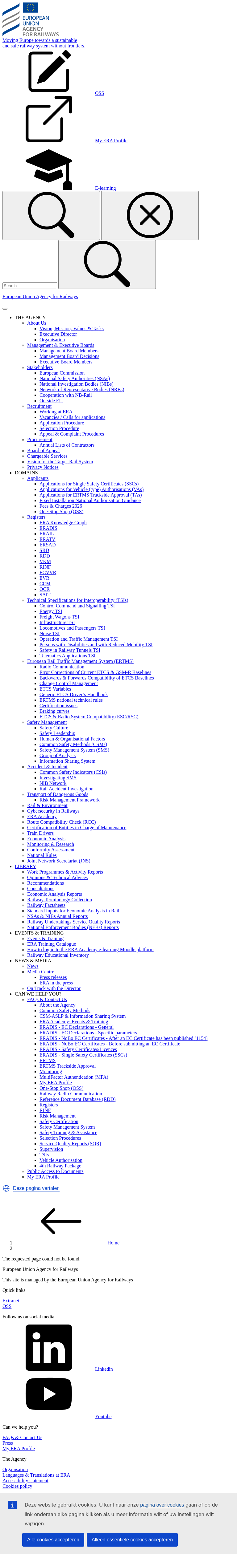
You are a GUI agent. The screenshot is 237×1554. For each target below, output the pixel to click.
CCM (45, 583)
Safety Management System (67, 1127)
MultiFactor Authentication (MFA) (74, 1077)
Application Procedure (62, 422)
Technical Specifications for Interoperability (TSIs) (77, 600)
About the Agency (57, 1005)
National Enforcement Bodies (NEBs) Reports (73, 927)
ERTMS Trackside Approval (68, 1066)
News (32, 966)
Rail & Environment (47, 805)
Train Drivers (40, 833)
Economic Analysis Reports (54, 894)
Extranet (10, 1300)
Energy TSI (51, 611)
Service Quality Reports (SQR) (70, 1143)
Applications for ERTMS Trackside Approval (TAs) (91, 494)
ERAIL (47, 533)
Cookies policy (17, 1486)
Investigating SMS (58, 777)
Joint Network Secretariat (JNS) (58, 860)
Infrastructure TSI (57, 622)
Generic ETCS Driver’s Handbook (74, 694)
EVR (44, 578)
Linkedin (57, 1369)
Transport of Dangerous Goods (57, 794)
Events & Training (45, 938)
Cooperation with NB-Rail (66, 395)
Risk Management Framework (70, 799)
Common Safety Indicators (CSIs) (73, 772)
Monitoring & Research (50, 844)
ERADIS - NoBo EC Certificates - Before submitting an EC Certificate (110, 1043)
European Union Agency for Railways (40, 296)
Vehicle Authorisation (61, 1160)
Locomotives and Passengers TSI (72, 628)
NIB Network (53, 783)
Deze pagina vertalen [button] (36, 1188)
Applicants (37, 478)
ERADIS (48, 528)
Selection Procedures (60, 1138)
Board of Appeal (43, 450)
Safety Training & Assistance (68, 1132)
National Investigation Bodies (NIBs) (77, 384)
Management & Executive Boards (60, 345)
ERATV (48, 539)
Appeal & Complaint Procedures (72, 433)
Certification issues (58, 705)
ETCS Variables (55, 689)
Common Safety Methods (65, 1010)
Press (7, 1443)
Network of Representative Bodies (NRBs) (82, 389)
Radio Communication (62, 666)
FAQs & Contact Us (47, 999)
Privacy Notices (43, 467)
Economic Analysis (46, 838)
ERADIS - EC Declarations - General (77, 1027)
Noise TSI (50, 633)
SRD (44, 550)
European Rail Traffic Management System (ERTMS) (80, 661)
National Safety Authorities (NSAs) (75, 378)
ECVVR (48, 572)
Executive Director (58, 334)
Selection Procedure (59, 428)
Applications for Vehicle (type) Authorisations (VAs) (92, 489)
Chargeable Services (47, 456)
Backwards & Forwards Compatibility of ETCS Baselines (97, 677)
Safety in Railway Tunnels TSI (70, 650)
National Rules (42, 855)
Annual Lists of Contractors (67, 445)
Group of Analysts (58, 755)
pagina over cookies (162, 1504)
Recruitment (39, 406)
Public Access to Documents (55, 1171)
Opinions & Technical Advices (57, 877)
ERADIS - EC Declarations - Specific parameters (88, 1032)
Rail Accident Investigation (67, 788)
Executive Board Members (66, 361)
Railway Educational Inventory (58, 955)
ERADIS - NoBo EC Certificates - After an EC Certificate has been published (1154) (124, 1038)
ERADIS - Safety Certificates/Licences (78, 1049)
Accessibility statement (25, 1480)
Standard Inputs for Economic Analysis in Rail (73, 910)
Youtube (57, 1416)
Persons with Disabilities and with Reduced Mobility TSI (96, 644)
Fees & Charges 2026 (61, 506)
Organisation (52, 339)
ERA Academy (42, 816)
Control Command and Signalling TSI (77, 605)
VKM (45, 561)
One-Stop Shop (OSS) (61, 511)
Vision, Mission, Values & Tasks (72, 328)
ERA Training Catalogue (51, 944)
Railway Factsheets (46, 905)
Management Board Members (69, 350)
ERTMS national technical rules (71, 700)
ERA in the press (56, 982)
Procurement (39, 439)
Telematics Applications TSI (68, 655)
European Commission (62, 372)
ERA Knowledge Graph (63, 522)
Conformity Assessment (50, 849)
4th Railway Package (60, 1165)
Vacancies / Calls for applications (72, 417)
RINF (45, 567)
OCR (45, 589)
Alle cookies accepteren (53, 1539)
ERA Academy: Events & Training (74, 1021)
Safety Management (47, 722)
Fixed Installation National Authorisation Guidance (90, 500)
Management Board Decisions (69, 356)
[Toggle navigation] (4, 309)
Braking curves (54, 711)
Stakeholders (40, 367)
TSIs (44, 1154)
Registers (36, 517)
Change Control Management (69, 683)
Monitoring (51, 1071)
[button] (6, 1188)
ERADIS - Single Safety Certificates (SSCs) (83, 1054)
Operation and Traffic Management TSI (79, 639)
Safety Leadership (57, 733)
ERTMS (48, 1060)
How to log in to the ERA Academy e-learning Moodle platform (90, 949)
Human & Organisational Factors (72, 738)
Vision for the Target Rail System (60, 461)
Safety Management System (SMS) (74, 750)
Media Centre (40, 971)
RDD (45, 555)
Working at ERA (56, 411)
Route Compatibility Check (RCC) (61, 822)
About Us (36, 323)
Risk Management (58, 1115)
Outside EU (51, 400)
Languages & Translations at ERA (36, 1475)
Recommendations (45, 883)
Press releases (53, 977)
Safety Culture (54, 727)
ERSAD (48, 544)
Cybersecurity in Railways (53, 811)
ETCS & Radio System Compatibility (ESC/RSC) (89, 716)
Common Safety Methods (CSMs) (73, 744)
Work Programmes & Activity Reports (65, 871)
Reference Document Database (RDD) (78, 1099)
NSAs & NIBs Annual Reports (57, 916)
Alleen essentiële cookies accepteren (132, 1539)
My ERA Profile (56, 1082)
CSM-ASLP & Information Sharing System (83, 1016)
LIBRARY (25, 866)
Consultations (40, 888)
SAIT (45, 594)
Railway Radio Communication (71, 1093)
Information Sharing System (67, 761)
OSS (6, 1306)
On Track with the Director (54, 988)
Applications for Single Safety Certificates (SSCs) (89, 483)
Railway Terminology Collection (59, 899)
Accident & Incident (47, 766)
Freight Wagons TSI (59, 616)
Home (67, 1242)
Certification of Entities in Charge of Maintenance (76, 827)
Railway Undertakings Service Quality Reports (73, 921)
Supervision (51, 1149)
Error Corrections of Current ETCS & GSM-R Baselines (95, 672)
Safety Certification (59, 1121)
